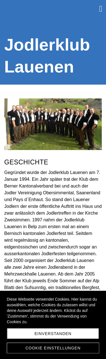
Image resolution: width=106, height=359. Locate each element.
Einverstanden (53, 333)
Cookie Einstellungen (53, 348)
